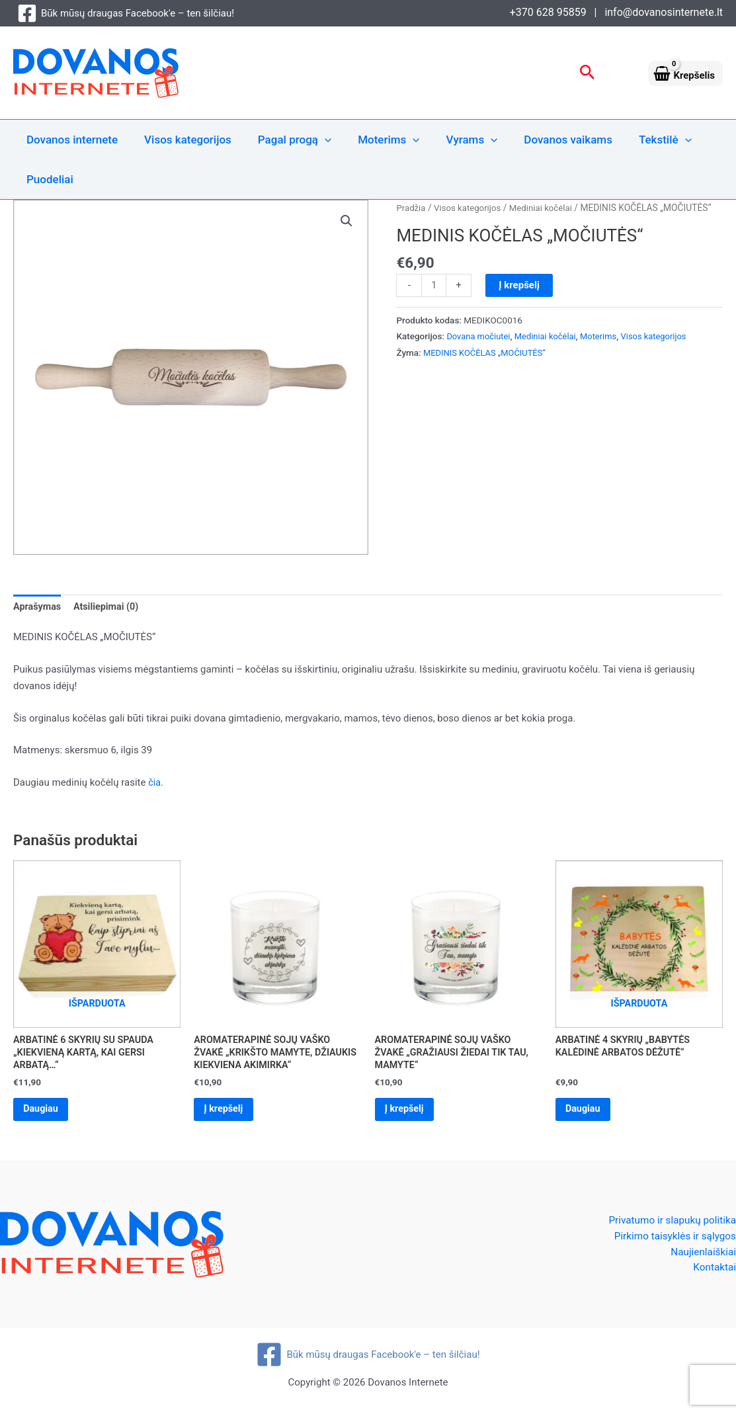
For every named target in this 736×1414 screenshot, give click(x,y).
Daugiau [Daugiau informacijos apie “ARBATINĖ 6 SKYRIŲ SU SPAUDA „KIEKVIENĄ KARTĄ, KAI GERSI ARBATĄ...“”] (44, 1114)
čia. (156, 784)
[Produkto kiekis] (434, 286)
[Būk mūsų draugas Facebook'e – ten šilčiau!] (125, 13)
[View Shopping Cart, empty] (685, 72)
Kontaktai (713, 1274)
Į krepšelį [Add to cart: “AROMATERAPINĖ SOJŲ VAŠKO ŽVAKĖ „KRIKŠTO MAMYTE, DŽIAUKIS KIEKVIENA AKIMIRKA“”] (227, 1114)
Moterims (374, 139)
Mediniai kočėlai (546, 207)
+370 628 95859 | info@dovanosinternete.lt (616, 12)
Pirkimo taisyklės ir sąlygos (672, 1241)
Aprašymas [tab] (38, 607)
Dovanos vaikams (546, 139)
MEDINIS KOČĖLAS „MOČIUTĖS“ (487, 353)
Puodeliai (47, 179)
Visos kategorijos (181, 139)
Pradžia (411, 207)
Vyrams (454, 139)
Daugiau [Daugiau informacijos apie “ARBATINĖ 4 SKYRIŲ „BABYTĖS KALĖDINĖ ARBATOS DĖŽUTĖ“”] (587, 1114)
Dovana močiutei (479, 336)
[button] (587, 73)
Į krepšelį (520, 285)
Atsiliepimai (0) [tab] (109, 607)
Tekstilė (639, 139)
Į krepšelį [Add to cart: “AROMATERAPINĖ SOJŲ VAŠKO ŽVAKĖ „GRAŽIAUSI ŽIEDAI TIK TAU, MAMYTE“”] (408, 1114)
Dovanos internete (70, 139)
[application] (314, 139)
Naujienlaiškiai (702, 1258)
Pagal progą (284, 139)
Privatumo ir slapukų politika (669, 1225)
